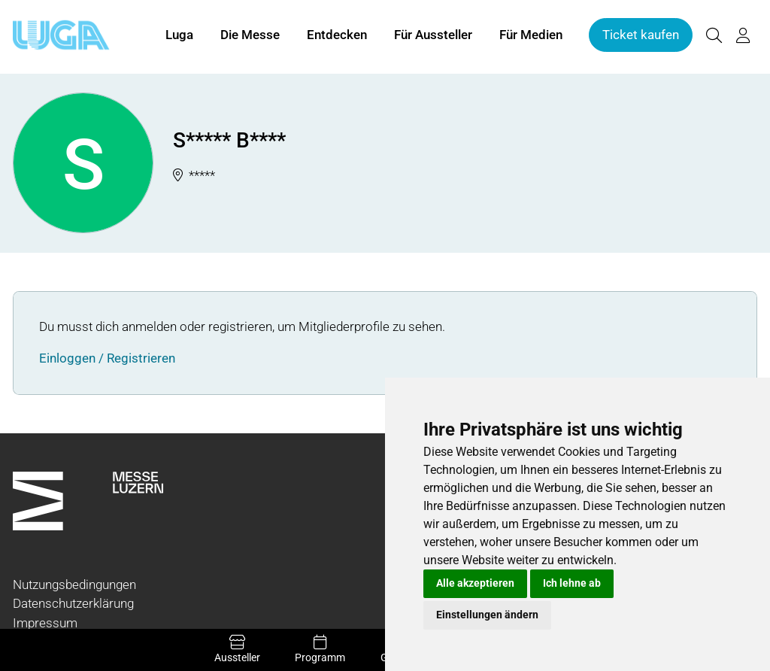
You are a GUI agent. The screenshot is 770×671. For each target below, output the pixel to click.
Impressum (45, 622)
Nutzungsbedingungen (74, 584)
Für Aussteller (433, 36)
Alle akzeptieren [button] (475, 583)
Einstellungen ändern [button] (487, 615)
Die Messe (250, 36)
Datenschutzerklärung (73, 603)
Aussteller (237, 649)
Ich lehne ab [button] (572, 583)
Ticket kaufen (640, 36)
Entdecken (337, 36)
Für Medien (530, 36)
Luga (179, 36)
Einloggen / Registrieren (107, 358)
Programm (319, 649)
